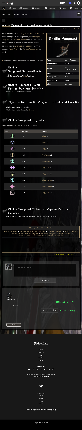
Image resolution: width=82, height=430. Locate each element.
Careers (41, 396)
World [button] (63, 8)
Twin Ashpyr (46, 155)
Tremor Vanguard (24, 236)
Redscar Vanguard (31, 234)
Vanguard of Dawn (39, 236)
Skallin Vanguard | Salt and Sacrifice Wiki (27, 25)
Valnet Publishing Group (48, 409)
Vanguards (24, 14)
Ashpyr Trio (45, 167)
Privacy (41, 401)
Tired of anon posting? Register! (65, 255)
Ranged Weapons (30, 49)
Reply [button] (72, 310)
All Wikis (41, 352)
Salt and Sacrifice (37, 34)
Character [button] (36, 8)
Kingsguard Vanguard (55, 231)
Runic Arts (13, 49)
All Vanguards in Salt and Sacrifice (41, 228)
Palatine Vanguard (16, 234)
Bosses (29, 46)
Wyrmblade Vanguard (55, 236)
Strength (36, 37)
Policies (41, 404)
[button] (63, 3)
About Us (41, 358)
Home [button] (13, 8)
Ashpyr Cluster (47, 180)
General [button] (24, 8)
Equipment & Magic (6, 14)
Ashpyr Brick (46, 193)
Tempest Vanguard (64, 234)
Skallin (25, 76)
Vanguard (24, 34)
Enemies (18, 46)
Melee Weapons (20, 40)
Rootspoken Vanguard (48, 234)
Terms (41, 398)
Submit (45, 280)
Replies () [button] (64, 310)
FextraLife (29, 409)
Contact (41, 360)
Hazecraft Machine (26, 231)
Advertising (41, 393)
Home (41, 350)
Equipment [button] (50, 8)
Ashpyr (44, 136)
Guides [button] (74, 8)
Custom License (43, 376)
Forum (41, 355)
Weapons (16, 14)
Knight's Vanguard (71, 231)
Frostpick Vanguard (10, 231)
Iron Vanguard (40, 231)
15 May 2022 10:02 (62, 302)
